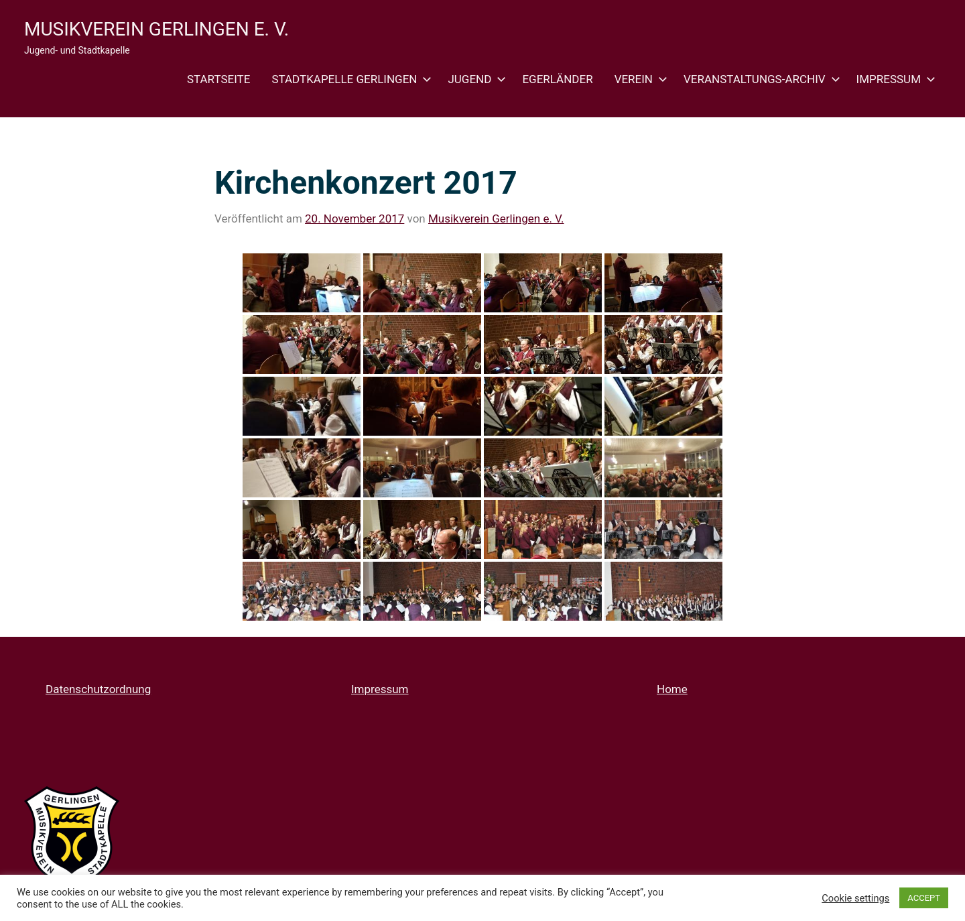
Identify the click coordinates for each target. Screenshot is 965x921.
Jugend (474, 79)
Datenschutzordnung (98, 689)
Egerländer (557, 79)
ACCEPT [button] (923, 898)
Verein (638, 79)
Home (672, 689)
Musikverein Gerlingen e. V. (156, 29)
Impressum (893, 79)
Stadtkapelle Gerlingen (348, 79)
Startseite (218, 79)
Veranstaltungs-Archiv (759, 79)
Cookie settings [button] (855, 898)
